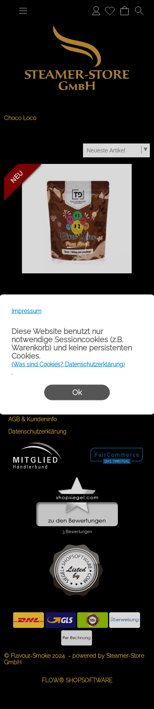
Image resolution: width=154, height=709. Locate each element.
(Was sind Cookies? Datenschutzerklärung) (68, 364)
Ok (77, 392)
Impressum (26, 311)
